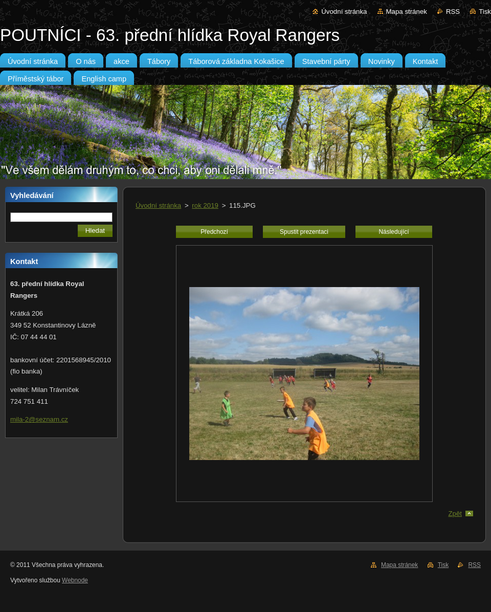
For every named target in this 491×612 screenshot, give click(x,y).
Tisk (485, 11)
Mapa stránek (406, 11)
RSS (453, 11)
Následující (393, 231)
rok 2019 (205, 205)
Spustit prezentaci (304, 231)
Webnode (75, 580)
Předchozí (214, 231)
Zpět (455, 513)
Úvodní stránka (344, 11)
